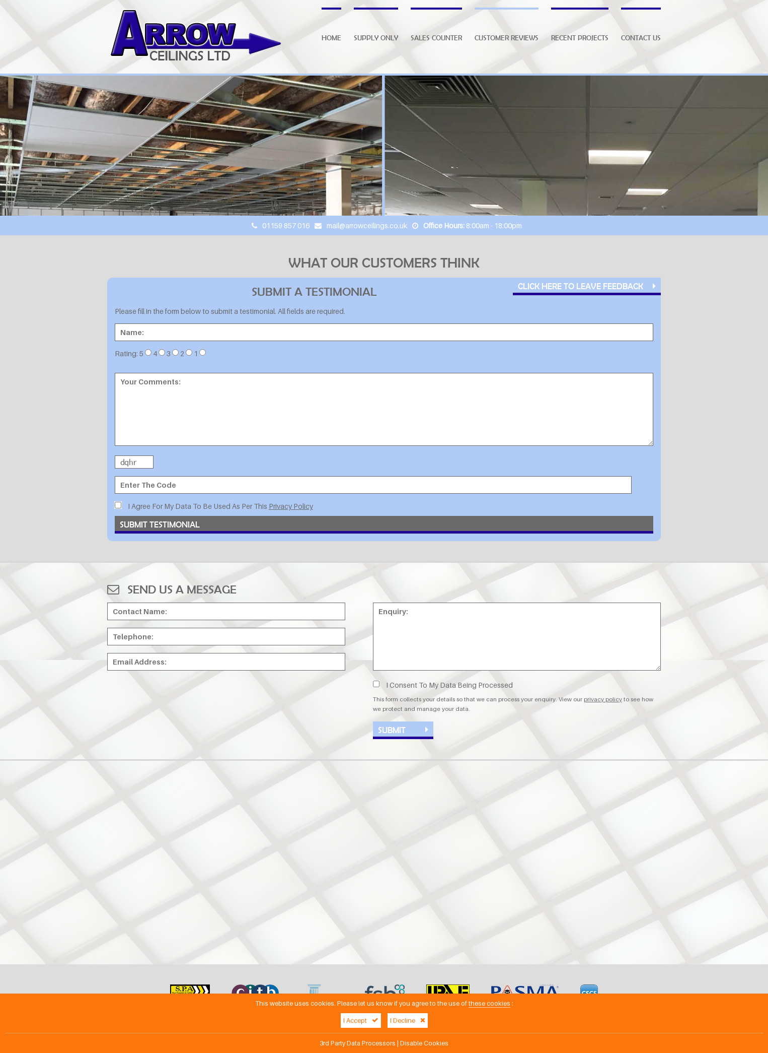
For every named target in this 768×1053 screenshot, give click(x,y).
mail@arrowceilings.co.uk (367, 225)
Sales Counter (436, 38)
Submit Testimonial (160, 524)
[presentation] (183, 697)
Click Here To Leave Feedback (587, 286)
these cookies (489, 1003)
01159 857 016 (286, 225)
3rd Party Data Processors (358, 1043)
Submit (403, 730)
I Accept (360, 1020)
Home (331, 38)
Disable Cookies (424, 1043)
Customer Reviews (507, 38)
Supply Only (376, 38)
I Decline (407, 1020)
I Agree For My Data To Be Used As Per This (214, 506)
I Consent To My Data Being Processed (443, 685)
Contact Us (641, 38)
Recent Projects (579, 38)
